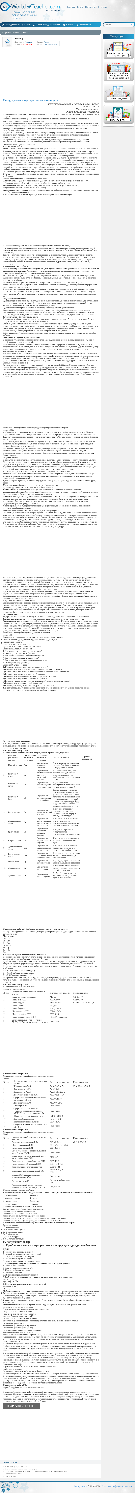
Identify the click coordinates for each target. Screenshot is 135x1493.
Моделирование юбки (13, 1474)
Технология (24, 32)
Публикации (91, 7)
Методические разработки (18, 25)
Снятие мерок (10, 1476)
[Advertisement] (51, 74)
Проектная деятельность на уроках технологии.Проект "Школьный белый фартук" (37, 1471)
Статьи (69, 25)
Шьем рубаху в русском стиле (16, 1466)
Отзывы (103, 7)
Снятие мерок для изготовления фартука (21, 1469)
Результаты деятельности (48, 25)
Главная (71, 7)
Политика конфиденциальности (116, 1486)
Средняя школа (11, 32)
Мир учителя (80, 1486)
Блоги (80, 7)
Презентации (85, 25)
